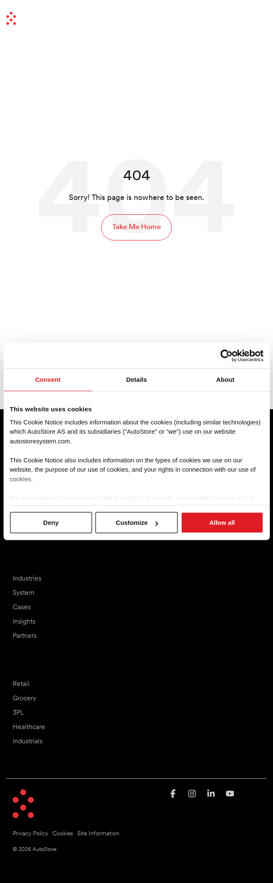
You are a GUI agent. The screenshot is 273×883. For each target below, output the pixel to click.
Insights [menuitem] (24, 621)
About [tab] (225, 379)
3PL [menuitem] (18, 713)
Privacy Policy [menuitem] (30, 834)
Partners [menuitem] (25, 636)
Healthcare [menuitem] (29, 727)
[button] (260, 15)
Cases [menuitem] (22, 607)
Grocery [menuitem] (24, 698)
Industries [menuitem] (27, 578)
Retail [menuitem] (21, 684)
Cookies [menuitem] (62, 834)
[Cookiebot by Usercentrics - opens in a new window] (226, 355)
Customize (137, 522)
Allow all (222, 522)
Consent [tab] (47, 379)
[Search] (237, 18)
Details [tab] (136, 379)
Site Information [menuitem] (98, 834)
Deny (51, 522)
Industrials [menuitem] (28, 741)
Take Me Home (136, 227)
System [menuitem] (24, 593)
